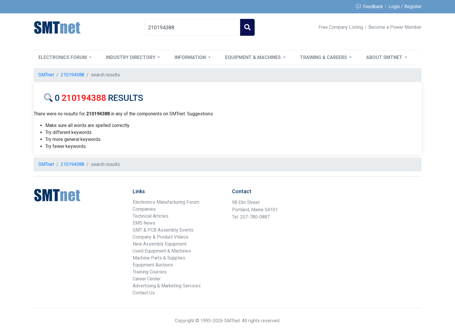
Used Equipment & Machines (162, 251)
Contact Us (144, 293)
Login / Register (405, 6)
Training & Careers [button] (324, 57)
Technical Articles (150, 216)
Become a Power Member (395, 27)
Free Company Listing (341, 27)
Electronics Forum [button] (63, 57)
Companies (144, 209)
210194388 (72, 75)
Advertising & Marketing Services (167, 286)
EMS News (144, 223)
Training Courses (150, 272)
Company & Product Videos (160, 237)
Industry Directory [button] (131, 57)
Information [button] (191, 57)
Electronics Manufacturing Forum (166, 202)
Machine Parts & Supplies (159, 258)
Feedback (369, 6)
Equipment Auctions (153, 265)
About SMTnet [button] (385, 57)
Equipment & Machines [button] (253, 57)
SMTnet (46, 75)
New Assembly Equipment (159, 244)
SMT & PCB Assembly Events (163, 230)
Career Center (147, 279)
